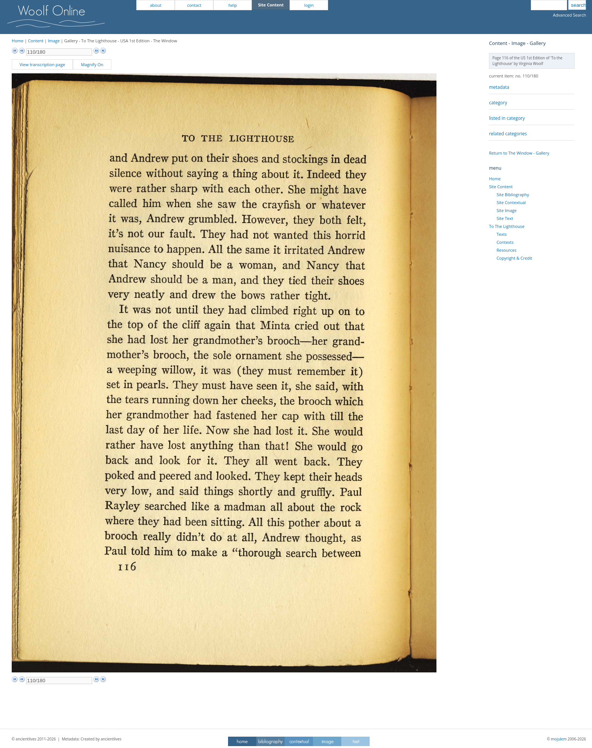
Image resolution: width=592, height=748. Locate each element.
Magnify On (92, 64)
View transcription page (42, 64)
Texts (501, 234)
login (309, 5)
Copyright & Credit (514, 258)
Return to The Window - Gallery (519, 153)
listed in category (507, 118)
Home (17, 40)
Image (54, 40)
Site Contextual (511, 202)
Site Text (504, 218)
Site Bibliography (512, 194)
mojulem (558, 739)
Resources (506, 250)
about (155, 5)
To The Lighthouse (506, 226)
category (498, 102)
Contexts (504, 242)
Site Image (506, 210)
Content (35, 40)
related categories (508, 133)
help (232, 5)
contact (194, 5)
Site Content (501, 186)
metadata (499, 87)
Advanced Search (569, 15)
